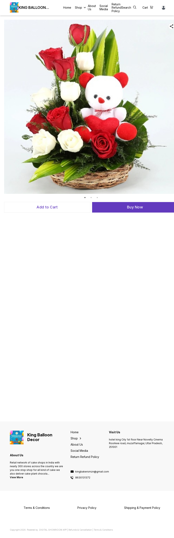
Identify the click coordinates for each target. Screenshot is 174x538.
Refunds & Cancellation (80, 530)
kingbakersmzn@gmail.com (92, 471)
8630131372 (82, 477)
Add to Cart (47, 207)
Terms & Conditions (103, 530)
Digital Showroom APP (53, 530)
